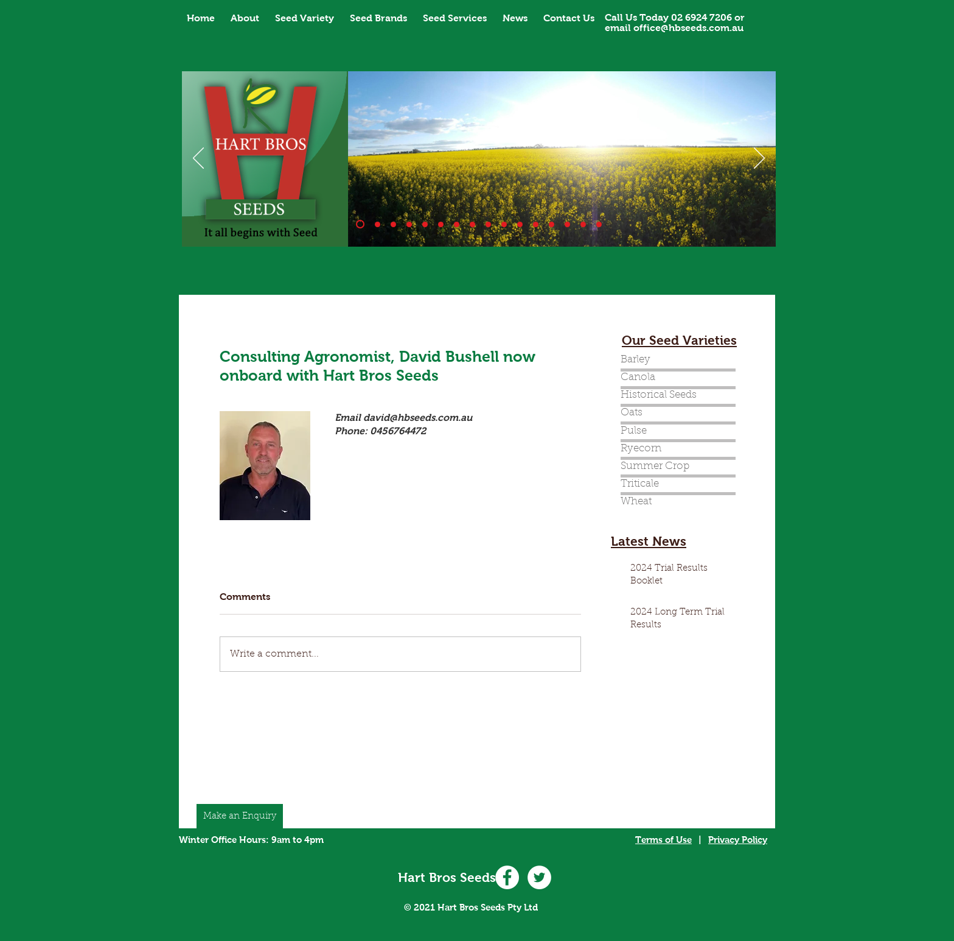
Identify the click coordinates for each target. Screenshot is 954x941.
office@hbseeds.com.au (688, 28)
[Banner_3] (409, 224)
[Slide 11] (520, 224)
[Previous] (198, 159)
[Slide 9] (504, 224)
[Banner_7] (472, 224)
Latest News (648, 541)
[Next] (759, 159)
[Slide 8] (488, 224)
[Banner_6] (456, 224)
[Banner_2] (393, 224)
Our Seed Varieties (679, 340)
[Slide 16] (599, 224)
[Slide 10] (377, 224)
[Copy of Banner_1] (535, 224)
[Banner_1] (360, 224)
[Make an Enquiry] (240, 816)
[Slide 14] (551, 224)
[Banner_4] (425, 224)
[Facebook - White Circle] (507, 877)
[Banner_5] (441, 224)
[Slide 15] (583, 224)
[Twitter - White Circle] (539, 877)
